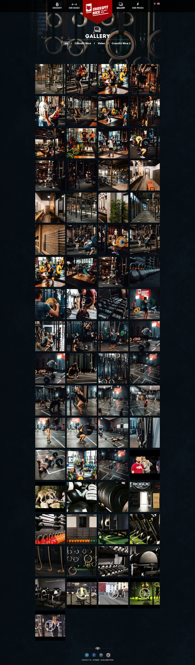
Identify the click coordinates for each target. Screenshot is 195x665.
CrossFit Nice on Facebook (94, 655)
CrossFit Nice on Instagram (101, 655)
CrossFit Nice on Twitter (87, 655)
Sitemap (96, 660)
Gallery (121, 5)
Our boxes (74, 5)
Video (101, 43)
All (66, 43)
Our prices (138, 5)
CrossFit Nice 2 (121, 43)
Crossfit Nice (83, 43)
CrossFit (57, 5)
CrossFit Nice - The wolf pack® (97, 12)
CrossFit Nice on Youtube (108, 655)
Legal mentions (107, 660)
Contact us (86, 660)
